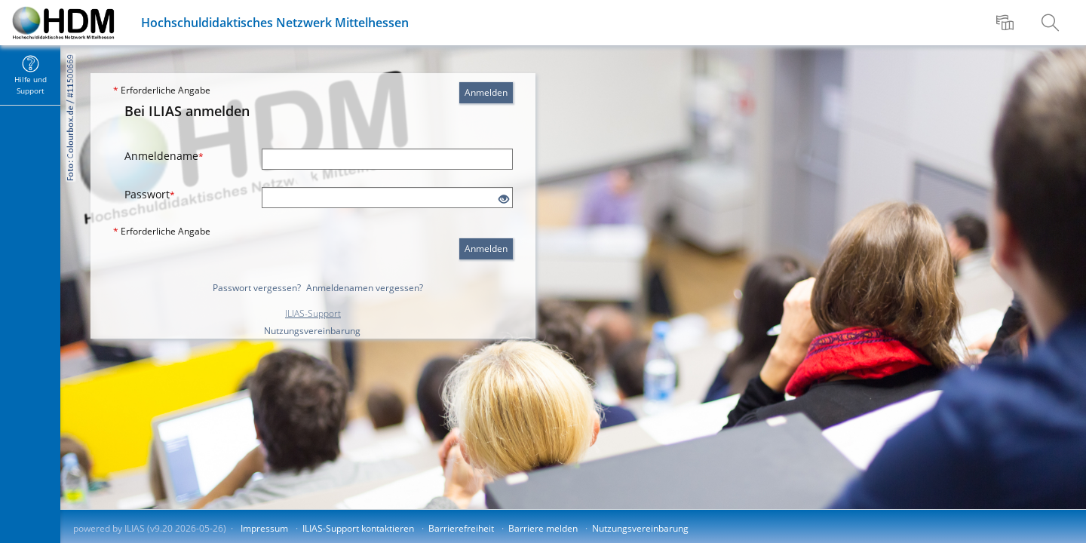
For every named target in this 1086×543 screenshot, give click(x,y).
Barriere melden (543, 528)
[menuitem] (1006, 22)
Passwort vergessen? (257, 287)
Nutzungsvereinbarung (312, 330)
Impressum (264, 528)
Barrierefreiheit (461, 528)
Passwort (149, 194)
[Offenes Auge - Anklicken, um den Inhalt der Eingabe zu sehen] (504, 199)
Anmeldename (164, 156)
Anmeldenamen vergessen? (364, 287)
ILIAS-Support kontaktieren (358, 528)
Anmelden (486, 92)
